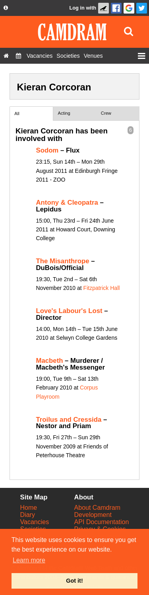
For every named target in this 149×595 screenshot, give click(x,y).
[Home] (6, 56)
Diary (27, 514)
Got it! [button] (74, 580)
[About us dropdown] (6, 8)
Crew (106, 113)
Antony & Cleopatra (67, 202)
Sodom (47, 150)
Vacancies (34, 522)
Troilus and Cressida (69, 419)
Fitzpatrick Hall (101, 288)
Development (93, 514)
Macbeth (49, 360)
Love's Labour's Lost (69, 311)
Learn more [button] (29, 560)
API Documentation (101, 522)
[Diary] (18, 56)
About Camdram (97, 507)
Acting (64, 113)
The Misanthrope (62, 261)
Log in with (82, 8)
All (16, 113)
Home (28, 507)
